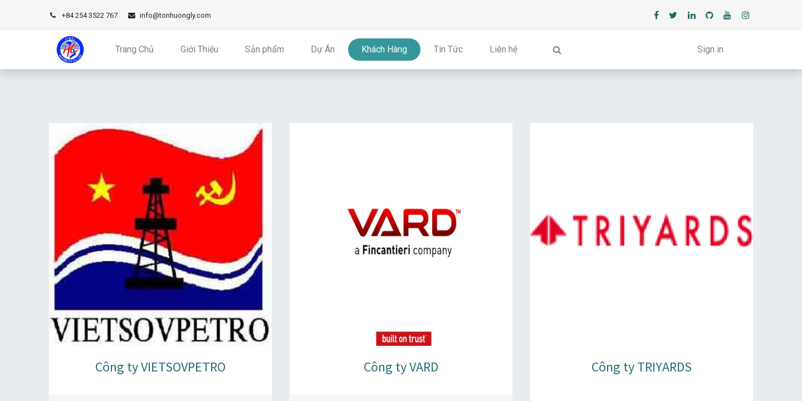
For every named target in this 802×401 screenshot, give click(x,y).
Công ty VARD (401, 366)
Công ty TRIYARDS (641, 366)
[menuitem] (134, 49)
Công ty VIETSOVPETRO (160, 366)
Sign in (710, 49)
